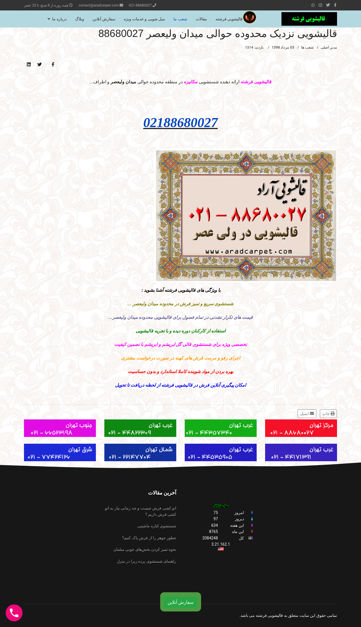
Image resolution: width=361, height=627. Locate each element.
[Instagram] (320, 5)
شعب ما (180, 19)
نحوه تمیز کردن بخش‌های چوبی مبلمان (144, 549)
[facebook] (335, 5)
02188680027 (180, 122)
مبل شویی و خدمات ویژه (144, 19)
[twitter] (328, 5)
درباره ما (59, 19)
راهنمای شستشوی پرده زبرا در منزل (146, 561)
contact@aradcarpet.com (98, 5)
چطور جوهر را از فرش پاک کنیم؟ (149, 537)
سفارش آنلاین (104, 19)
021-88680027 (140, 5)
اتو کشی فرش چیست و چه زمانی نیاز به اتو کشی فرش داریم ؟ (140, 511)
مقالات (201, 19)
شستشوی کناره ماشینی (156, 526)
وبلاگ (79, 19)
